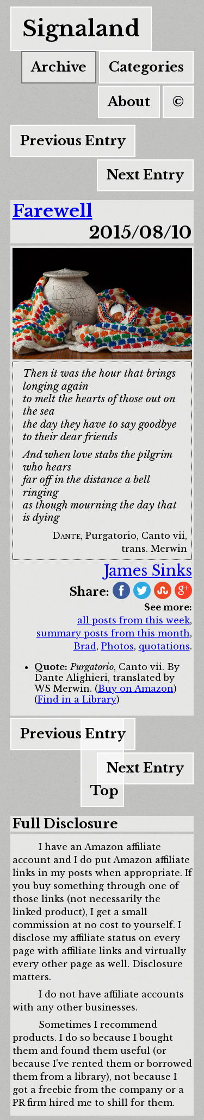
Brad (84, 646)
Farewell (52, 211)
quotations (164, 646)
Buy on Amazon (136, 688)
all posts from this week (133, 620)
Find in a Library (77, 699)
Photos (117, 646)
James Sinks (148, 571)
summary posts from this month (113, 633)
